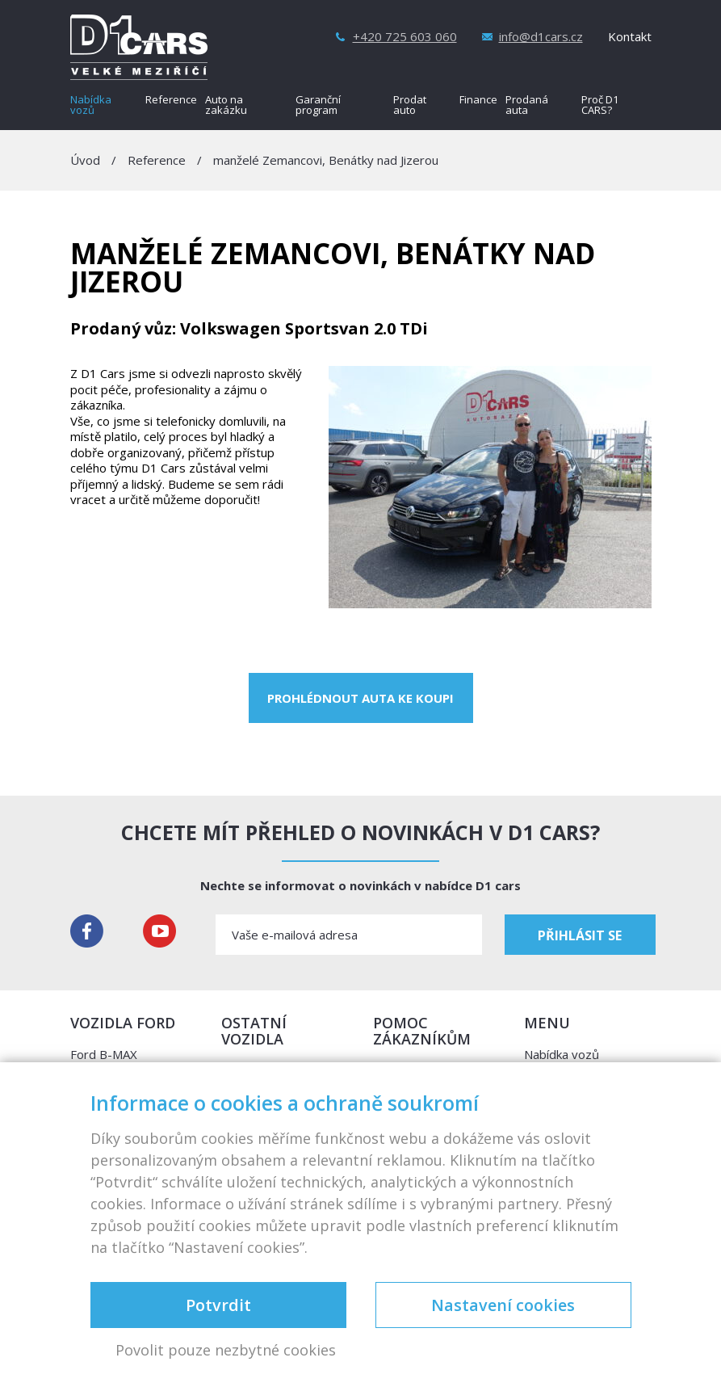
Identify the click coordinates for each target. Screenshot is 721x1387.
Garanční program (318, 106)
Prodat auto (409, 106)
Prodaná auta (526, 106)
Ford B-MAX (103, 1054)
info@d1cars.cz (541, 37)
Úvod (85, 160)
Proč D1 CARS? (599, 106)
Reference (171, 101)
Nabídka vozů (90, 106)
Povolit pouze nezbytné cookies (225, 1351)
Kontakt (630, 37)
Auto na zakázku (226, 106)
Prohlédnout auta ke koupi (360, 698)
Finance (478, 101)
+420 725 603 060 (405, 37)
